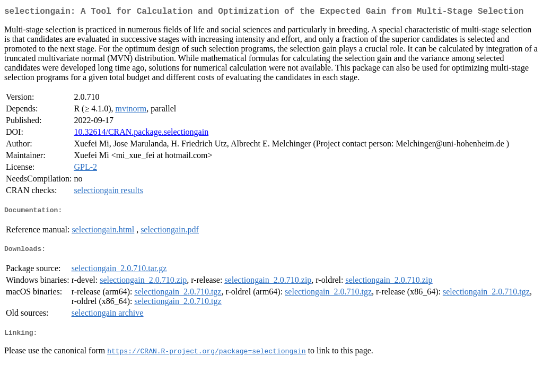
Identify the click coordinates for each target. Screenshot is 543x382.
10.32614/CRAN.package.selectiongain (141, 133)
